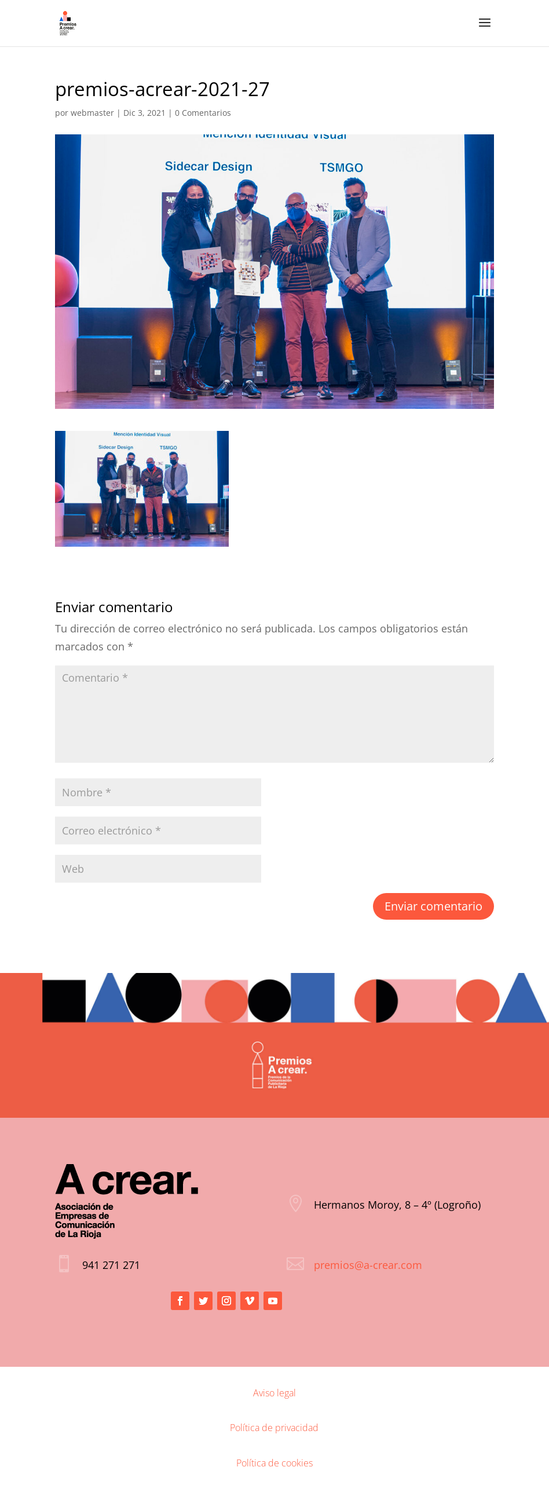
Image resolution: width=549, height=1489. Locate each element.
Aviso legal (274, 1392)
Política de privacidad (274, 1427)
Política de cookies (274, 1463)
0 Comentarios (203, 112)
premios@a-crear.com (368, 1265)
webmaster (92, 112)
